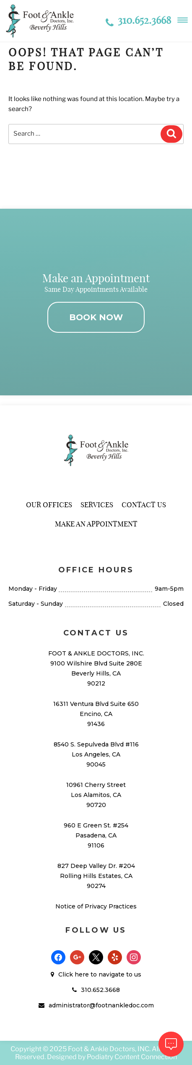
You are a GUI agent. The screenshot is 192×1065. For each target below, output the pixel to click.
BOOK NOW (96, 317)
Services (96, 504)
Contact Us (144, 504)
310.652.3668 (138, 20)
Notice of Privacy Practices (96, 906)
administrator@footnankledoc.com (101, 1005)
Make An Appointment (96, 523)
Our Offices (49, 504)
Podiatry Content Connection (132, 1057)
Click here (73, 974)
